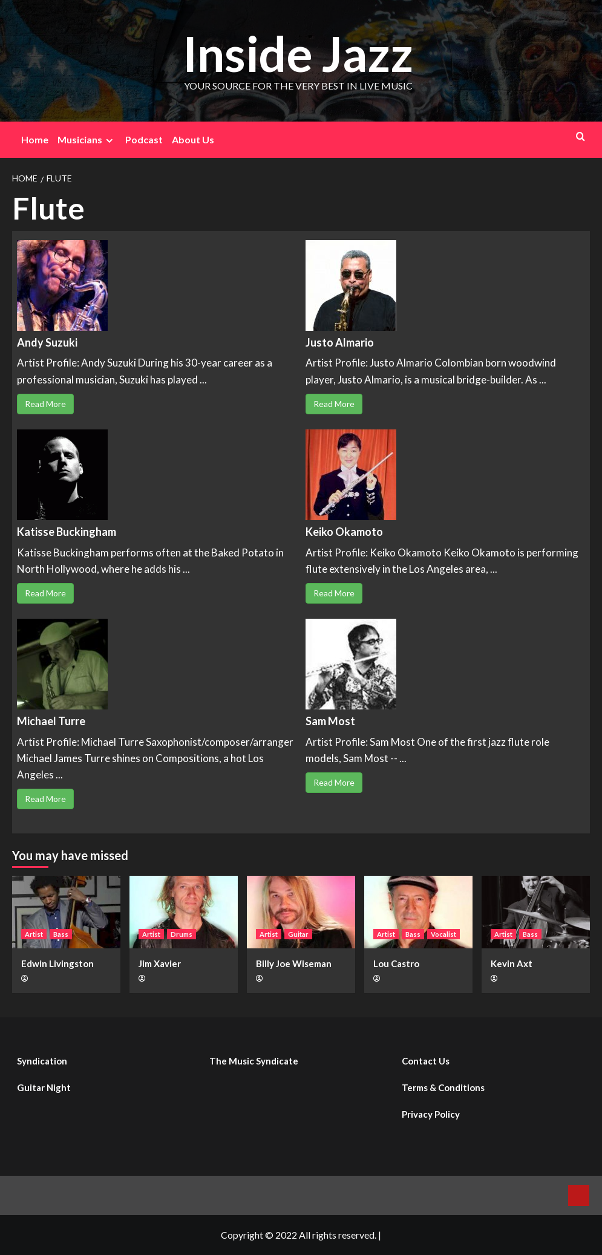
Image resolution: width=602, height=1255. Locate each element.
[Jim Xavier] (183, 912)
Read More (45, 404)
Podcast (144, 139)
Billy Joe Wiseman (294, 963)
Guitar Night (44, 1087)
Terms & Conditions (443, 1087)
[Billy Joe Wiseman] (301, 912)
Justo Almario (340, 342)
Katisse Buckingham (66, 531)
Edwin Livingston (57, 963)
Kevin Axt (511, 963)
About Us (193, 139)
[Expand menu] (109, 140)
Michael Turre (51, 721)
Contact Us (426, 1060)
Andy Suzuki (47, 342)
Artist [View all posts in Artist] (34, 934)
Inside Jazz (298, 52)
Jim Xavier (160, 963)
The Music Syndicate (253, 1060)
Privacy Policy (431, 1114)
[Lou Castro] (418, 912)
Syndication (42, 1060)
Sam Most (330, 721)
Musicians (86, 140)
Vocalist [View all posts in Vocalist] (443, 934)
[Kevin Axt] (536, 912)
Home (34, 139)
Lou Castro (396, 963)
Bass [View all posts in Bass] (60, 934)
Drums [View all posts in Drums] (181, 934)
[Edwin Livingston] (66, 912)
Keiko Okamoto (344, 531)
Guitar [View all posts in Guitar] (298, 934)
